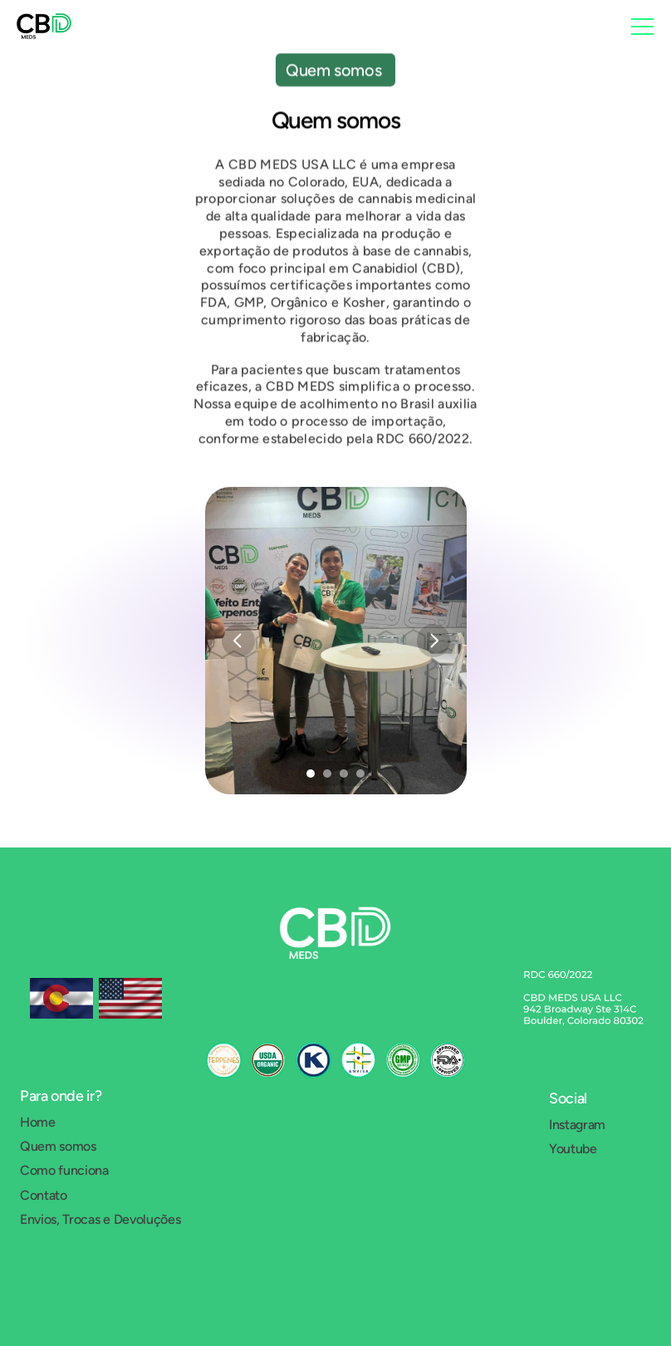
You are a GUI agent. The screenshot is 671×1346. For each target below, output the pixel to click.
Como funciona (64, 1170)
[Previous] (238, 640)
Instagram (577, 1124)
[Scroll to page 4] (362, 773)
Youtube (573, 1149)
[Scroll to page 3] (344, 773)
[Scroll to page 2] (327, 773)
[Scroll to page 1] (308, 773)
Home (38, 1122)
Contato (43, 1195)
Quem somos (58, 1146)
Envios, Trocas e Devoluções (100, 1219)
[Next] (433, 640)
